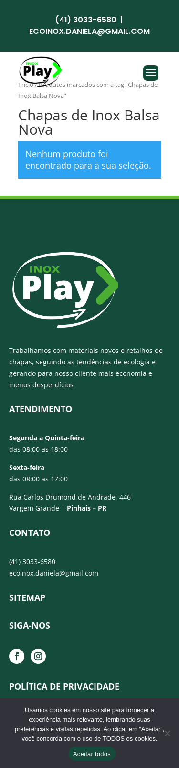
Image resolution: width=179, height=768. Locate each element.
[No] (167, 733)
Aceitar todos (92, 753)
